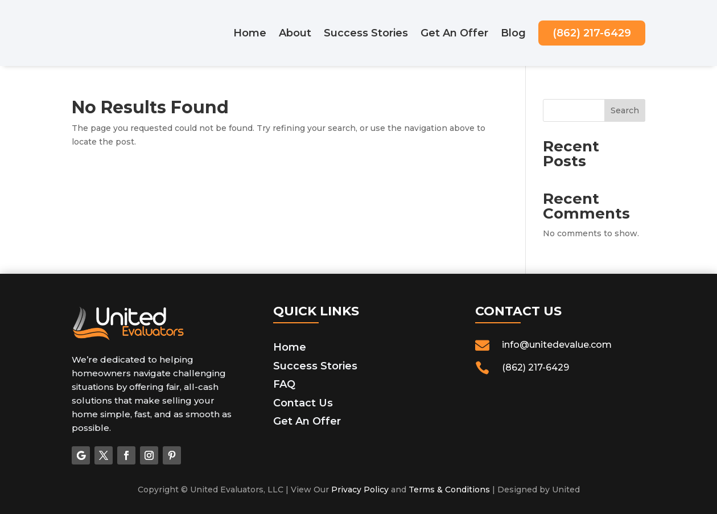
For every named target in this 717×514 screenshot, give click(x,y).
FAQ (284, 384)
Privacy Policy (360, 489)
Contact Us (303, 403)
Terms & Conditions (449, 489)
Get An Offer (454, 33)
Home (249, 33)
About (295, 33)
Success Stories (366, 33)
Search (625, 110)
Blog (513, 33)
